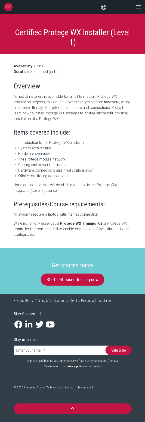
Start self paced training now (72, 279)
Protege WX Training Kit (81, 223)
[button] (73, 408)
